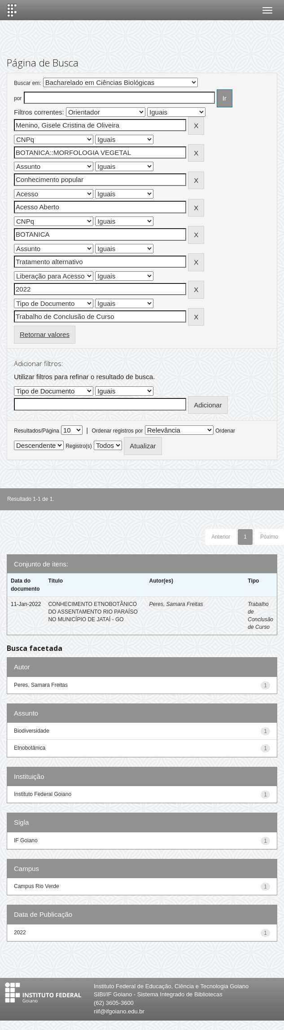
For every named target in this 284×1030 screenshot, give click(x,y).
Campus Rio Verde (36, 886)
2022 (20, 932)
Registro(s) (79, 446)
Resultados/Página (36, 431)
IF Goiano (26, 840)
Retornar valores (45, 334)
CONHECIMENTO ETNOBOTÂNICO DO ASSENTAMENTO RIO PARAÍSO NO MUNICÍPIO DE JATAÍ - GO (92, 612)
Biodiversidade (31, 731)
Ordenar (225, 431)
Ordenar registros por (117, 431)
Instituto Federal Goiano (42, 794)
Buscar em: (27, 83)
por (18, 98)
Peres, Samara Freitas (176, 604)
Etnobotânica (29, 748)
